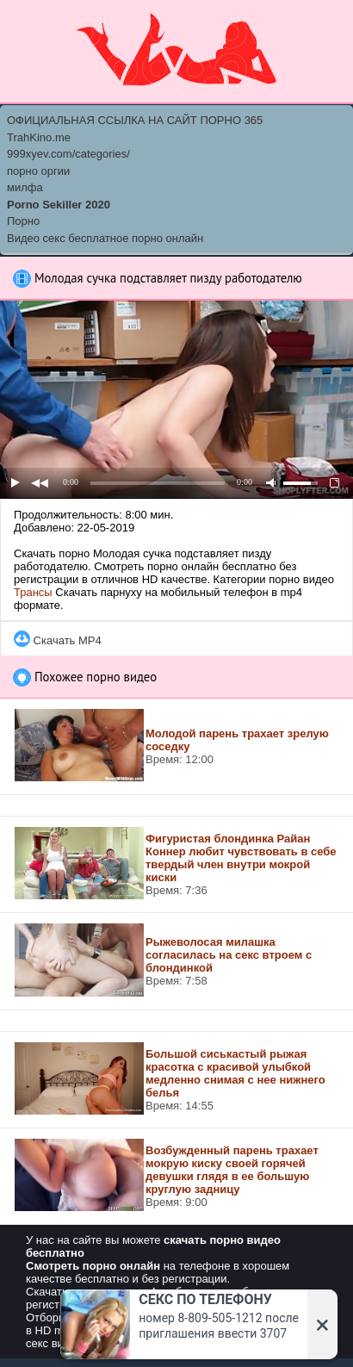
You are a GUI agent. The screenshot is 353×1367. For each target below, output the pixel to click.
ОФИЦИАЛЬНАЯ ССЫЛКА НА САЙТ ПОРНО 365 (135, 120)
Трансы (33, 592)
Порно (23, 220)
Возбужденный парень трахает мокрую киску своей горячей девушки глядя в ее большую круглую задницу (232, 1170)
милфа (25, 187)
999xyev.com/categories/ (68, 153)
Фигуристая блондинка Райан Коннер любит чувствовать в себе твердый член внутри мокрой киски (241, 858)
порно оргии (38, 171)
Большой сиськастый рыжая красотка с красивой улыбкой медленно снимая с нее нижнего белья (235, 1073)
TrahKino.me (39, 137)
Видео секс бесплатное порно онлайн (105, 238)
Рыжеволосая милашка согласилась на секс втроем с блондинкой (229, 954)
